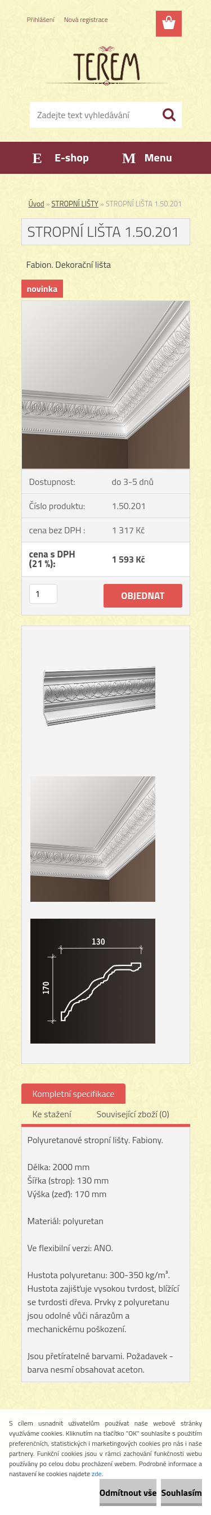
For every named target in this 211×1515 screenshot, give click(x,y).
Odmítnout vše (128, 1492)
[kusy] (43, 594)
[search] (169, 115)
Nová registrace (86, 19)
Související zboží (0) (132, 1114)
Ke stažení (52, 1114)
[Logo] (105, 66)
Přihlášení (41, 19)
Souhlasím (181, 1492)
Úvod (36, 203)
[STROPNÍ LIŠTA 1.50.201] (106, 305)
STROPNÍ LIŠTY (75, 203)
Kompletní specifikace (74, 1093)
